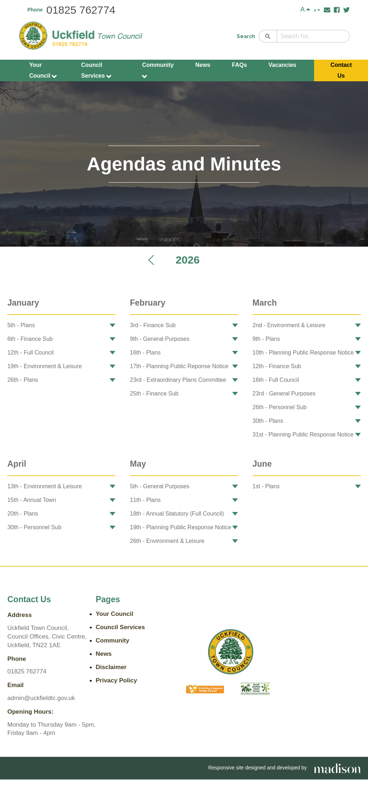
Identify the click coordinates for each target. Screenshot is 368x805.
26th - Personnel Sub (280, 407)
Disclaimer (111, 667)
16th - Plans (145, 352)
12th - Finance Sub (277, 366)
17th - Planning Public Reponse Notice (179, 366)
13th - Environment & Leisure (44, 486)
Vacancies (282, 65)
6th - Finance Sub (29, 339)
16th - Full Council (276, 380)
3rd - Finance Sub (153, 325)
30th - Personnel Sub (34, 527)
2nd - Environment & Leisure (289, 325)
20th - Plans (22, 514)
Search (246, 36)
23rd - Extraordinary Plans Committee (178, 380)
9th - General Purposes (159, 339)
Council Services (96, 71)
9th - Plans (266, 339)
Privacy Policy (116, 680)
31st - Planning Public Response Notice (303, 434)
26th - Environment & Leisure (167, 541)
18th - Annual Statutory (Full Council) (177, 514)
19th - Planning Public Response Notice (180, 527)
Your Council (43, 71)
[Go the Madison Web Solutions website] (337, 767)
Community (158, 71)
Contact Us (341, 70)
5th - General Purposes (159, 486)
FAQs (239, 65)
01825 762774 (80, 10)
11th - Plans (145, 500)
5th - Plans (20, 325)
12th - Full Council (30, 352)
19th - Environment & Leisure (44, 366)
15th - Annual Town (31, 500)
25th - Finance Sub (154, 393)
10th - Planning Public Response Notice (303, 352)
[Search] (268, 36)
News (202, 65)
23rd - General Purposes (284, 393)
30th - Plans (268, 421)
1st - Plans (266, 486)
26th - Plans (22, 380)
